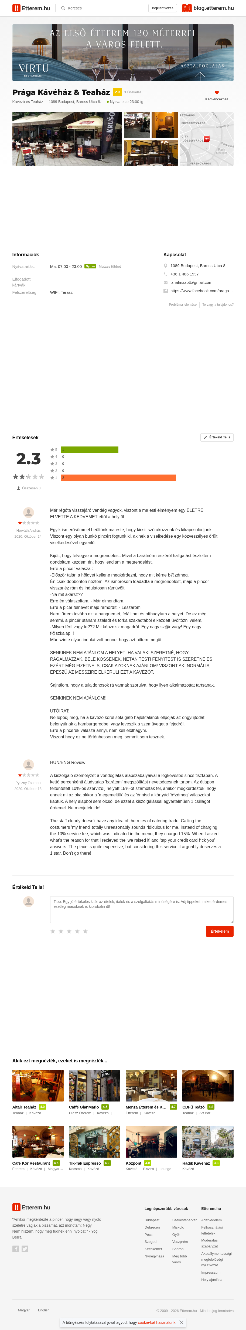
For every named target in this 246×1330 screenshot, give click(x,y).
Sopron (178, 1249)
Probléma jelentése (183, 304)
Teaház (37, 102)
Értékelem (220, 931)
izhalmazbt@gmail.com (191, 282)
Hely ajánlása (211, 1280)
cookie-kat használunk (157, 1322)
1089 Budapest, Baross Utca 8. (198, 265)
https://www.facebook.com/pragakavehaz (202, 291)
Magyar (21, 1310)
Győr (176, 1235)
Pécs (148, 1235)
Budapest (152, 1220)
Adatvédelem (211, 1220)
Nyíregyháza (154, 1256)
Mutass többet (110, 266)
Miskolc (178, 1227)
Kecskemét (153, 1249)
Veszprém (180, 1242)
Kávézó (18, 102)
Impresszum (210, 1272)
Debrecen (152, 1227)
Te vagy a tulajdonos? (218, 304)
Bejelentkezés (162, 8)
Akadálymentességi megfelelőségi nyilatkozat (216, 1259)
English (41, 1310)
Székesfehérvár (184, 1220)
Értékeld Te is (217, 437)
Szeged (150, 1242)
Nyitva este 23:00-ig (125, 102)
